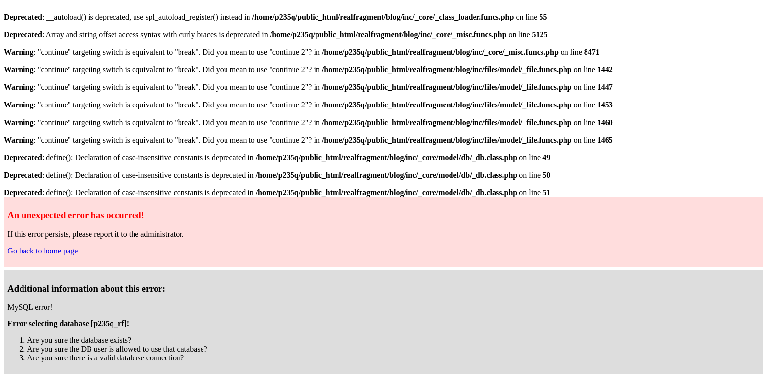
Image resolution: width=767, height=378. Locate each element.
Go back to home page (42, 251)
